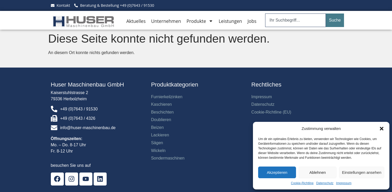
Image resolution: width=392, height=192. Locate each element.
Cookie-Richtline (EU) (271, 112)
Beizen (157, 127)
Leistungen (230, 21)
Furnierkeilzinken (166, 97)
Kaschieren (161, 104)
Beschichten (162, 112)
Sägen (157, 143)
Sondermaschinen (167, 158)
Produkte (200, 21)
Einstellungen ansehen (361, 172)
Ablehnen (317, 172)
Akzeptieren (277, 172)
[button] (381, 128)
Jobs (251, 21)
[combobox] (295, 20)
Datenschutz (325, 183)
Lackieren (160, 135)
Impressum (343, 183)
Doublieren (161, 119)
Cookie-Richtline (302, 183)
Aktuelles (136, 21)
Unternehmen (166, 21)
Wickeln (158, 150)
